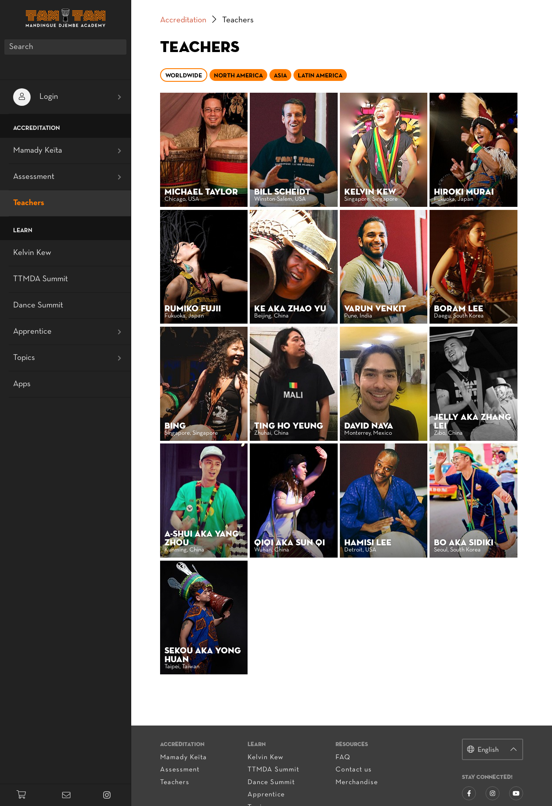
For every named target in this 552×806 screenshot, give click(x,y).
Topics (266, 770)
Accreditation (198, 20)
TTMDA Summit (281, 732)
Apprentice (274, 757)
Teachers (189, 745)
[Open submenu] (119, 97)
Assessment (194, 732)
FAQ (343, 720)
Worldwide (198, 76)
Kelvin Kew (273, 720)
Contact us (354, 732)
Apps (22, 384)
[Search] (65, 47)
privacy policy (441, 800)
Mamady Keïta (198, 720)
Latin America (335, 76)
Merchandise (357, 745)
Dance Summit (279, 745)
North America (253, 76)
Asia (295, 76)
